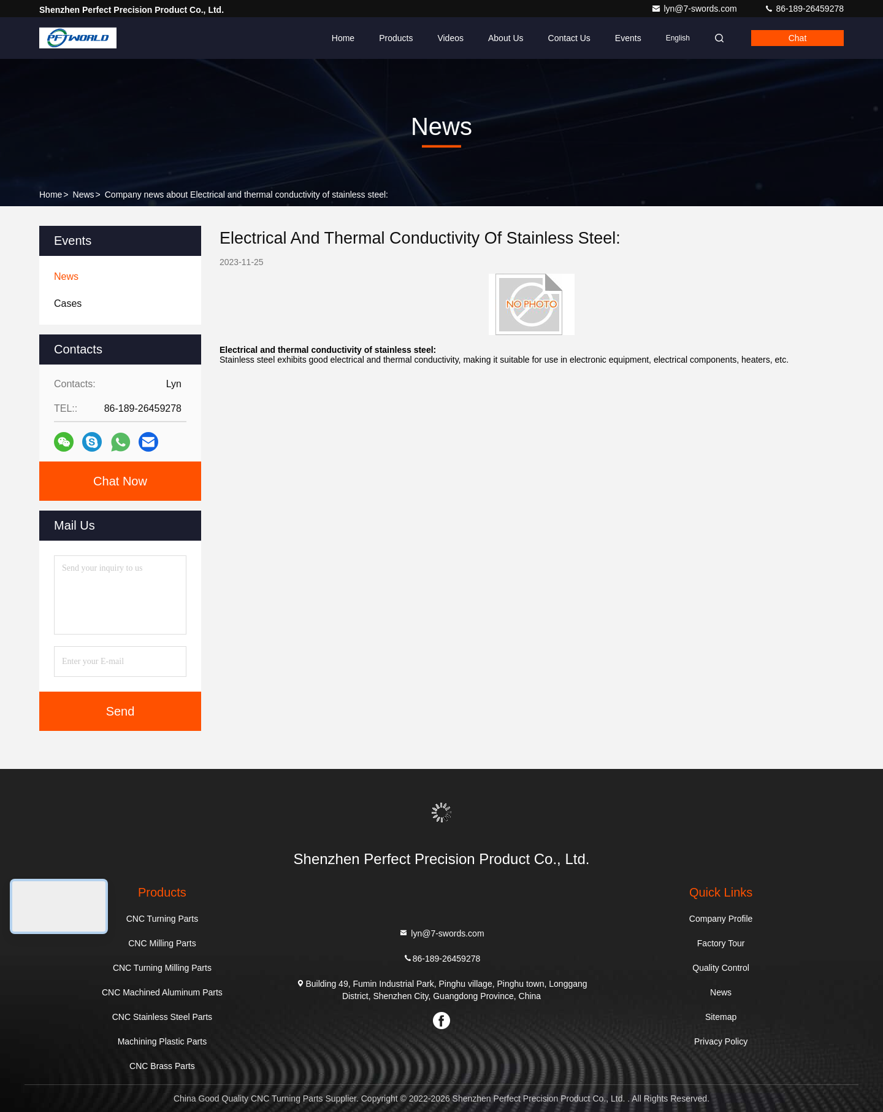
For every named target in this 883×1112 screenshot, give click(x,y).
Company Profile (721, 919)
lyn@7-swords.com (695, 9)
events (628, 38)
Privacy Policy (720, 1041)
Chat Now (120, 481)
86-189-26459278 (804, 9)
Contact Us (569, 38)
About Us (506, 38)
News (83, 194)
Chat (798, 38)
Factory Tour (721, 943)
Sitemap (720, 1017)
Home (343, 38)
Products (396, 38)
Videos (450, 38)
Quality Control (720, 968)
